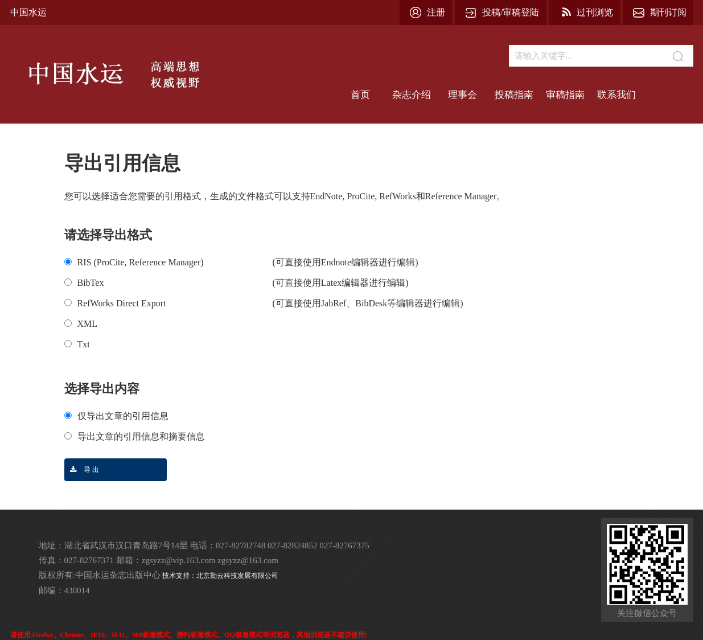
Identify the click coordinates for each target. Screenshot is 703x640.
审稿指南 (565, 94)
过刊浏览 (595, 12)
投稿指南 (514, 94)
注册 (436, 12)
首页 (360, 94)
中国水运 (28, 12)
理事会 (462, 94)
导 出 (81, 470)
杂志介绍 (411, 94)
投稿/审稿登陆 (510, 12)
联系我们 (616, 94)
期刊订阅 (668, 12)
